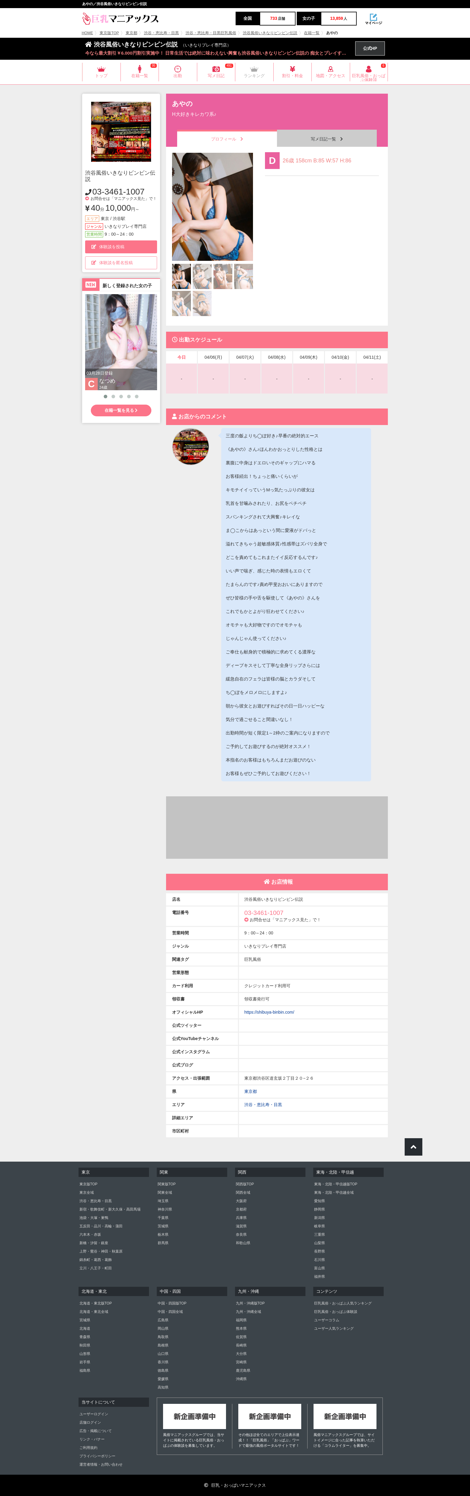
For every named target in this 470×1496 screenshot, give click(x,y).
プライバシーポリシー (97, 1456)
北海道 (84, 1328)
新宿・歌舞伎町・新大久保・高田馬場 (110, 1209)
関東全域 (165, 1192)
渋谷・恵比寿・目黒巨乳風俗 (211, 33)
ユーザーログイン (93, 1414)
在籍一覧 (312, 33)
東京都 (131, 33)
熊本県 (241, 1328)
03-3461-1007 (118, 191)
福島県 (84, 1370)
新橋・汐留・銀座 (93, 1243)
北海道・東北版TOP (95, 1303)
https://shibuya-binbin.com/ (269, 1012)
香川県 (163, 1362)
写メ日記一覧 (327, 139)
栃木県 (163, 1234)
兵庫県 (241, 1218)
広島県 (163, 1320)
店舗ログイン (90, 1422)
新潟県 (319, 1218)
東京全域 (86, 1192)
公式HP (370, 48)
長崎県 (241, 1345)
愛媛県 (163, 1379)
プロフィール (227, 139)
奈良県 (241, 1234)
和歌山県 (243, 1243)
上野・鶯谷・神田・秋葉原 (101, 1251)
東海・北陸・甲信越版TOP (335, 1184)
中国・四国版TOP (172, 1303)
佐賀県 (241, 1337)
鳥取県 (163, 1337)
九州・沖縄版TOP (250, 1303)
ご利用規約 (88, 1448)
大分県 (241, 1354)
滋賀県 (241, 1226)
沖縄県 (241, 1379)
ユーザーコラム (326, 1320)
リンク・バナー (92, 1439)
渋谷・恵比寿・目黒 (161, 33)
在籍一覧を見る (121, 410)
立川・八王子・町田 (95, 1268)
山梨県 (319, 1243)
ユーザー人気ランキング (334, 1328)
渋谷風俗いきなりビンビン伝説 (270, 33)
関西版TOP (245, 1184)
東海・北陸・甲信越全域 (334, 1192)
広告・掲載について (95, 1431)
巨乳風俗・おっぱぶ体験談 (335, 1312)
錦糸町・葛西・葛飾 (95, 1260)
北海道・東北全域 (93, 1312)
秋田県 (84, 1345)
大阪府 (241, 1201)
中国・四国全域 (170, 1312)
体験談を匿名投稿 (112, 262)
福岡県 (241, 1320)
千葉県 (163, 1218)
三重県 (319, 1234)
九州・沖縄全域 (248, 1312)
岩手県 (84, 1362)
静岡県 (319, 1209)
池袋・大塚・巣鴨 (93, 1218)
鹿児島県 (243, 1370)
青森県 (84, 1337)
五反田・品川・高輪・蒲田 (101, 1226)
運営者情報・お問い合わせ (101, 1464)
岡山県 (163, 1328)
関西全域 (243, 1192)
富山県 (319, 1268)
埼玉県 (163, 1201)
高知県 (163, 1387)
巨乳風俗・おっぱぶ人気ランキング (343, 1303)
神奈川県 (165, 1209)
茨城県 (163, 1226)
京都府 (241, 1209)
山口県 (163, 1354)
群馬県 (163, 1243)
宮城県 (84, 1320)
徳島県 (163, 1370)
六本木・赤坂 (90, 1234)
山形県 (84, 1354)
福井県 (319, 1276)
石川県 (319, 1260)
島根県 (163, 1345)
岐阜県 (319, 1226)
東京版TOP (109, 33)
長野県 (319, 1251)
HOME (87, 33)
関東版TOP (167, 1184)
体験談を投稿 (107, 246)
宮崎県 (241, 1362)
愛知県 (319, 1201)
